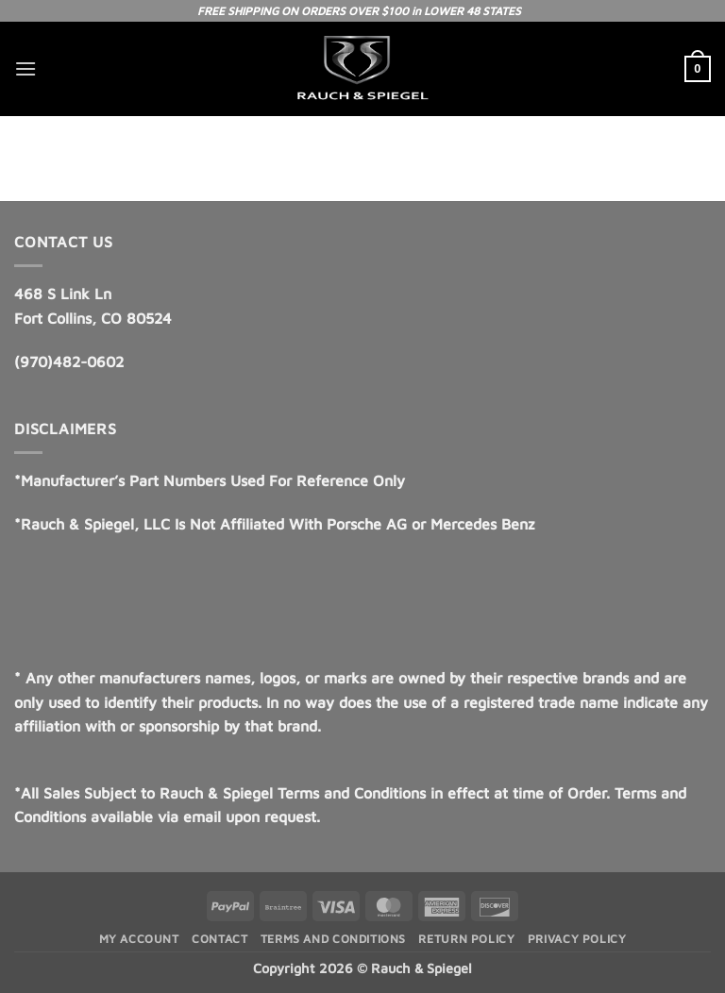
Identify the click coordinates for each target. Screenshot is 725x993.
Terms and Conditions (333, 939)
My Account (139, 939)
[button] (25, 68)
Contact (219, 939)
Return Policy (466, 939)
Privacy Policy (577, 939)
